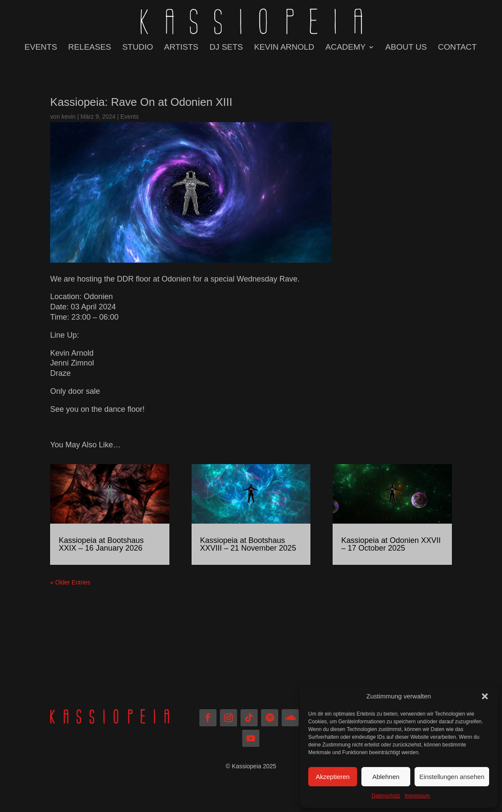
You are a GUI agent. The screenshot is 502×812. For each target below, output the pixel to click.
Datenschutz (386, 796)
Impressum (417, 796)
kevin (69, 116)
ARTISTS (181, 47)
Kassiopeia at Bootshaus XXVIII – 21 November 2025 (248, 544)
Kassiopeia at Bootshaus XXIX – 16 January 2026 (101, 544)
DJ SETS (226, 47)
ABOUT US (406, 47)
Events (129, 116)
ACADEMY (345, 47)
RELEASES (89, 47)
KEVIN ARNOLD (284, 47)
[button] (485, 696)
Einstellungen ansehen (451, 776)
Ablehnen (385, 776)
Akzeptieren (332, 776)
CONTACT (457, 47)
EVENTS (40, 47)
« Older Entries (70, 582)
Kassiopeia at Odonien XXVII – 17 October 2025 (391, 544)
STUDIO (137, 47)
